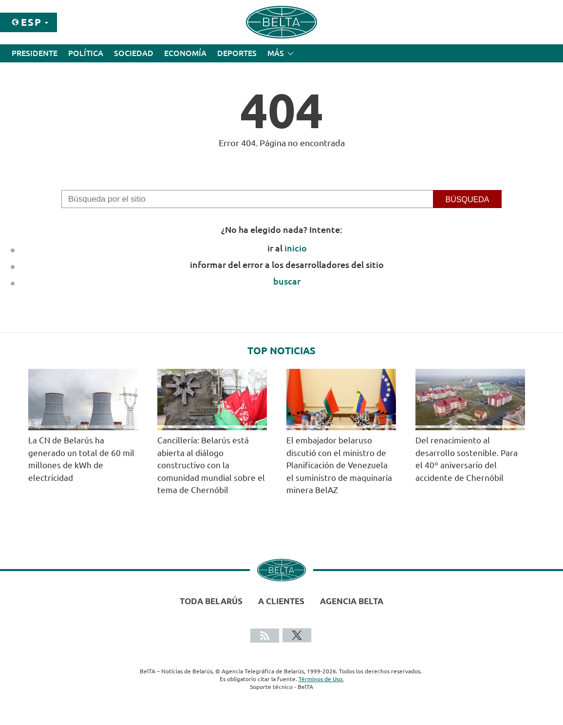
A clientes (281, 601)
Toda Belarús (211, 601)
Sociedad (133, 53)
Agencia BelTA (351, 601)
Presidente (34, 53)
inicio (295, 248)
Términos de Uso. (321, 679)
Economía (185, 53)
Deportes (237, 53)
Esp (31, 22)
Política (85, 53)
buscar (286, 281)
